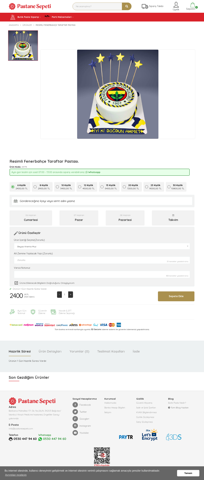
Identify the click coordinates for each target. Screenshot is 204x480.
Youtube (81, 432)
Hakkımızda (110, 402)
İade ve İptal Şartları (146, 407)
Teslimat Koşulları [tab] (111, 351)
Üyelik (175, 6)
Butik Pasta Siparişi (24, 17)
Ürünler (27, 25)
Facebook (82, 404)
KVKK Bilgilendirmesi (146, 412)
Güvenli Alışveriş (144, 402)
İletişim (107, 412)
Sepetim (190, 6)
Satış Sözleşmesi (144, 421)
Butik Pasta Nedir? (177, 402)
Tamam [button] (188, 473)
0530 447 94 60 (25, 439)
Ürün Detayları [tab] (50, 351)
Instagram (82, 425)
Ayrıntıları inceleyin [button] (16, 475)
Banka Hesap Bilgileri (114, 407)
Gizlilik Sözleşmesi (145, 417)
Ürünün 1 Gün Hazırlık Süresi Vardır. (28, 289)
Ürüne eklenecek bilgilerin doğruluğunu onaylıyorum (46, 283)
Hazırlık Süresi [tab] (20, 351)
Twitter (80, 411)
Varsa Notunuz (22, 267)
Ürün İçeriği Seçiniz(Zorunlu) (29, 239)
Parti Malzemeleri (58, 17)
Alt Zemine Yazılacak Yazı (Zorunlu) (33, 253)
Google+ (81, 418)
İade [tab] (136, 351)
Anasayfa (14, 25)
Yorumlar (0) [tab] (79, 351)
